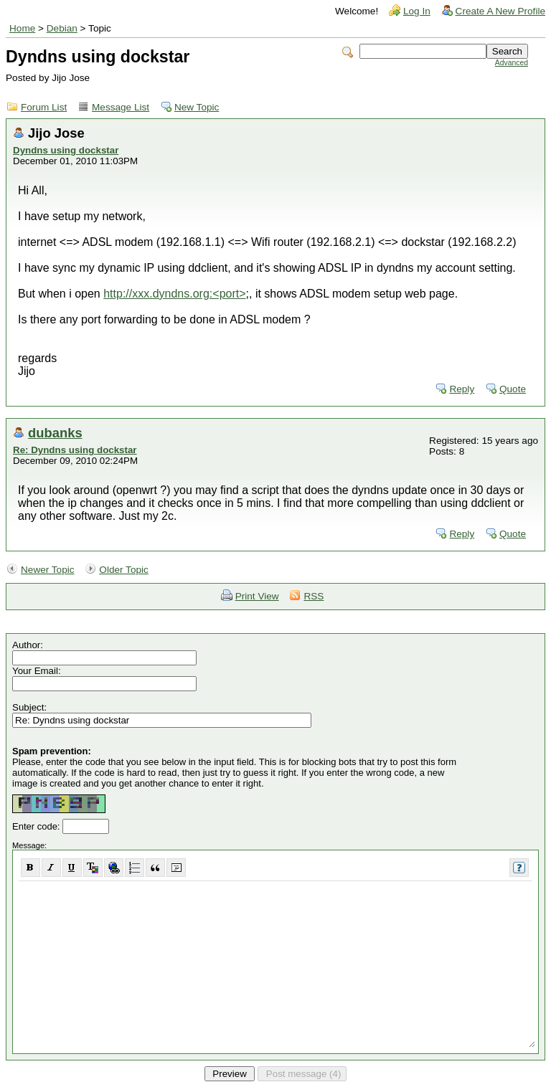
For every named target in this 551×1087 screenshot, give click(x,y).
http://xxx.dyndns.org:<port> (174, 294)
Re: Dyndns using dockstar (75, 450)
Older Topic (124, 569)
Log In (416, 11)
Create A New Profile (500, 11)
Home (22, 28)
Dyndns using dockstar (65, 150)
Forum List (44, 107)
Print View (257, 596)
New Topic (196, 107)
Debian (62, 28)
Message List (120, 107)
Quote (512, 389)
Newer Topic (48, 569)
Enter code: (37, 826)
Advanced (511, 63)
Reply (461, 389)
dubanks (55, 432)
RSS (313, 596)
